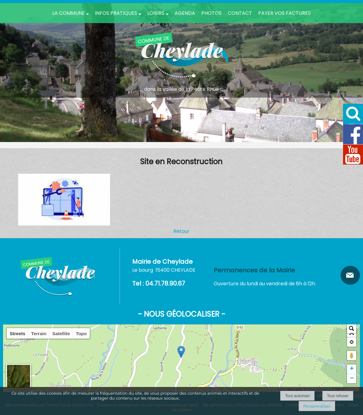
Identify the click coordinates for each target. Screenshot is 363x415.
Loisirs (155, 13)
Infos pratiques (116, 13)
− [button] (352, 378)
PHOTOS (211, 13)
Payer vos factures (284, 13)
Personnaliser (316, 406)
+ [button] (352, 369)
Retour (181, 231)
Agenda (185, 13)
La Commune (68, 13)
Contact (240, 13)
